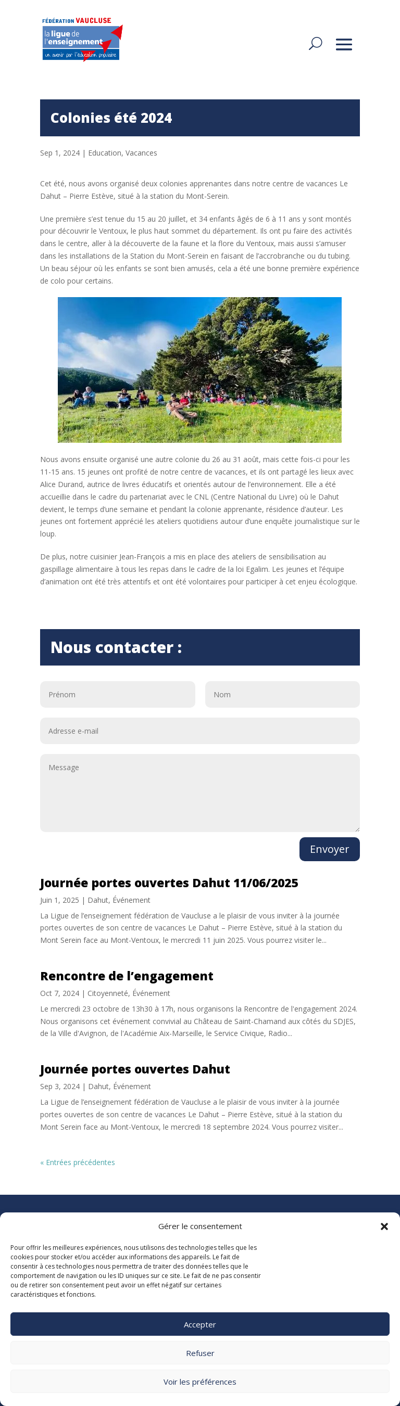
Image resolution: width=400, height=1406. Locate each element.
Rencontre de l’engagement (127, 975)
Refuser (200, 1353)
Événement (132, 900)
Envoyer (329, 849)
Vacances (141, 153)
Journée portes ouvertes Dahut (135, 1068)
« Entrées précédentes (77, 1162)
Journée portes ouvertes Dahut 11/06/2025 (169, 882)
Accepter (200, 1324)
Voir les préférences (200, 1381)
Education (104, 153)
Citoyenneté (108, 993)
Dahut (98, 900)
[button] (384, 1226)
